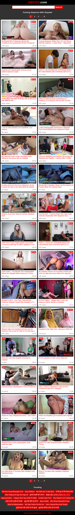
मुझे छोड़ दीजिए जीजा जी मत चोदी (49, 507)
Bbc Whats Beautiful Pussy (59, 501)
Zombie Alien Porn (44, 498)
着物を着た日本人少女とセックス (58, 495)
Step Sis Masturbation (15, 504)
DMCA (36, 513)
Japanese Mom (6, 498)
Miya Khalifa (44, 501)
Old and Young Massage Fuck (12, 491)
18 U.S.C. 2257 (45, 513)
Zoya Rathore (30, 491)
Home (26, 513)
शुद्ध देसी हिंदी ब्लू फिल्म (31, 501)
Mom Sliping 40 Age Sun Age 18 (16, 495)
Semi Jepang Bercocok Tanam (56, 504)
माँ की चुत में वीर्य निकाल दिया (64, 491)
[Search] (33, 7)
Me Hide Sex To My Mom (45, 491)
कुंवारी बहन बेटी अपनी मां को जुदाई (26, 507)
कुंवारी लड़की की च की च (37, 495)
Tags (31, 513)
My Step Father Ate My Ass (34, 504)
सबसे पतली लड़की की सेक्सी (14, 501)
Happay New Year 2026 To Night (25, 498)
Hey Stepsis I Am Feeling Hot (63, 498)
